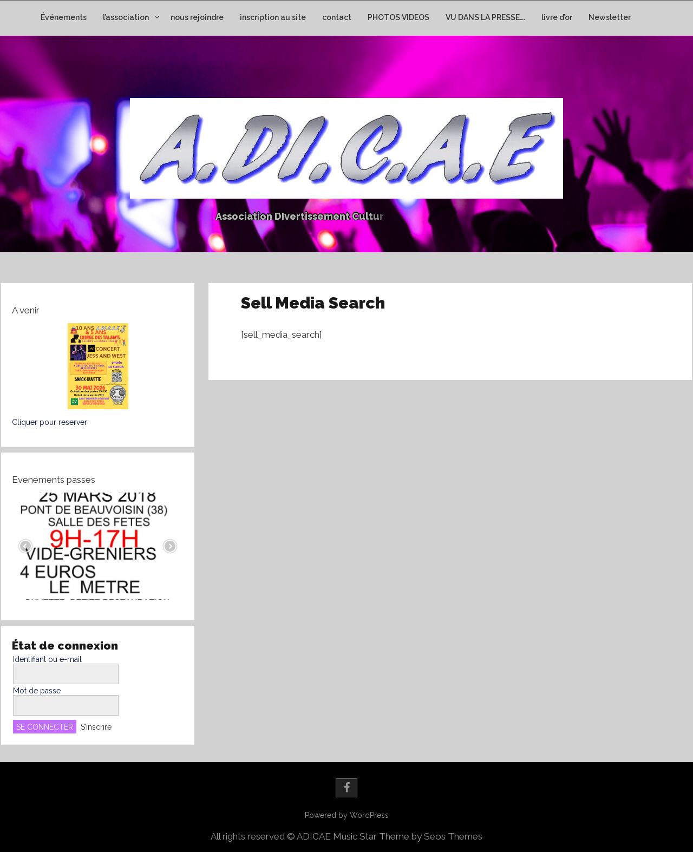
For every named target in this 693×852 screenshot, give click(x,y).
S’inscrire (96, 727)
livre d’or (556, 17)
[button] (98, 366)
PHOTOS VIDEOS (398, 17)
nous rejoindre (197, 17)
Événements (64, 17)
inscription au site (273, 17)
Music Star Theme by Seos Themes (407, 836)
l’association (126, 17)
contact (336, 17)
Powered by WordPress (347, 815)
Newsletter (610, 17)
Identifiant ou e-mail (47, 659)
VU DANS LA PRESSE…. (485, 17)
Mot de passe (37, 690)
